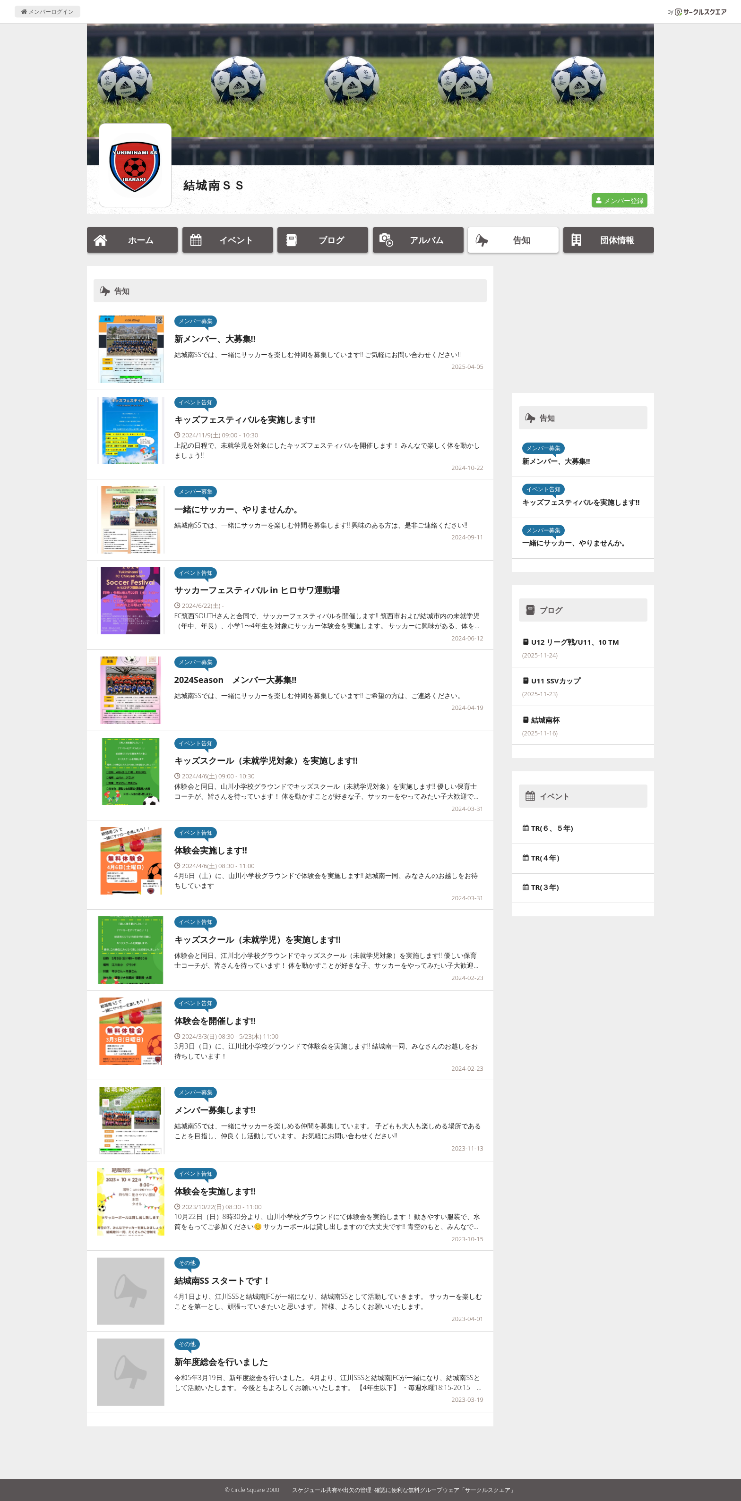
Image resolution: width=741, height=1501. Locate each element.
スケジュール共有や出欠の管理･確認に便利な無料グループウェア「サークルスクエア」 (404, 1490)
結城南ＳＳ (214, 185)
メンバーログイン (47, 12)
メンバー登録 (619, 200)
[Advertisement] (583, 325)
